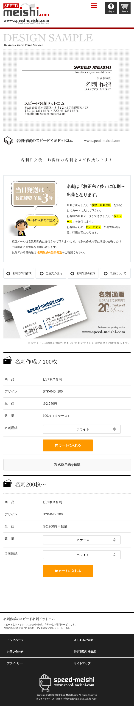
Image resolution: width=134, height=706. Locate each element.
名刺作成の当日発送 (49, 252)
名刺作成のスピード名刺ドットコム (29, 619)
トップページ (15, 640)
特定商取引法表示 (85, 651)
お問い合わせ (15, 651)
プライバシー (15, 663)
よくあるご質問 (83, 640)
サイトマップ (82, 663)
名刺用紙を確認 (67, 465)
